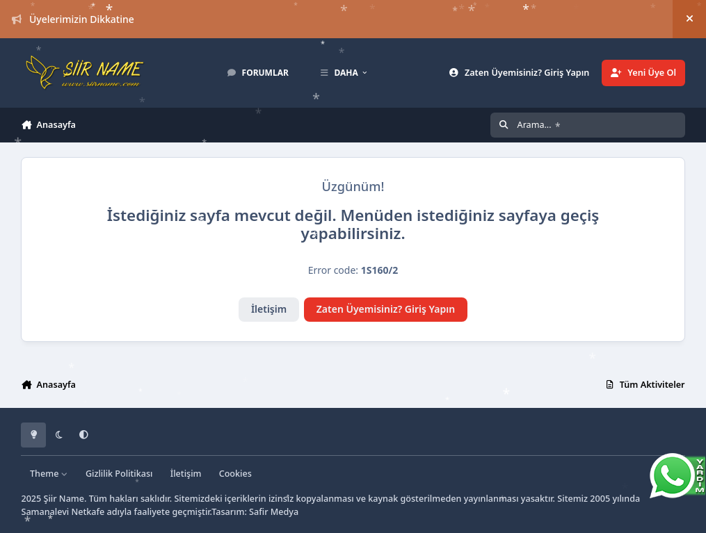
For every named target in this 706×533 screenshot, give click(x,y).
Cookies (235, 473)
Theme (49, 473)
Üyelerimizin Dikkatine (73, 19)
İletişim (269, 308)
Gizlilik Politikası (119, 473)
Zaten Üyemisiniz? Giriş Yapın (385, 308)
